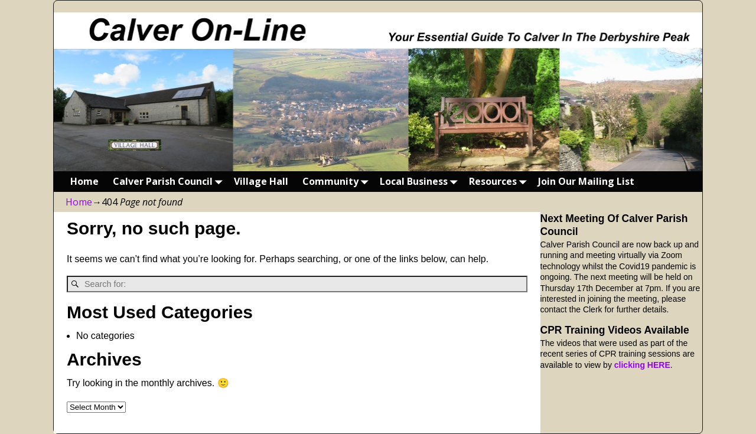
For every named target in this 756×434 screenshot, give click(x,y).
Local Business (421, 181)
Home (84, 181)
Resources (500, 181)
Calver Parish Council (170, 181)
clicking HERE (642, 365)
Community (337, 181)
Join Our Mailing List (586, 181)
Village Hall (261, 181)
